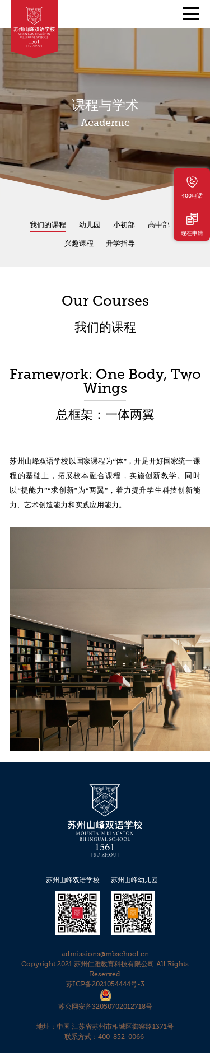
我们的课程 (48, 225)
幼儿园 (90, 225)
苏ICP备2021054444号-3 (105, 984)
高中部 (159, 225)
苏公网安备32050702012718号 (105, 1006)
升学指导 (120, 243)
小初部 (124, 225)
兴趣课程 (79, 243)
